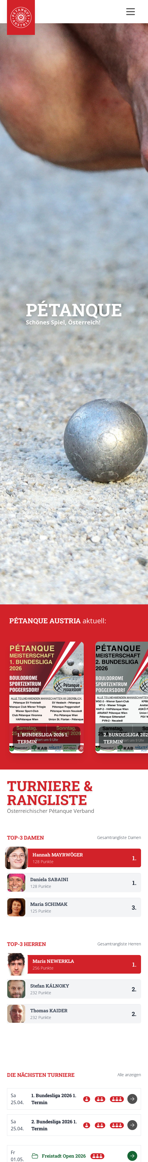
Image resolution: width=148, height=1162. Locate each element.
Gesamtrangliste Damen (119, 837)
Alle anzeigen (129, 1074)
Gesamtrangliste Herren (119, 944)
